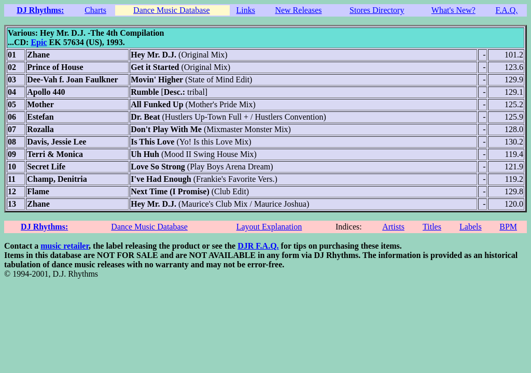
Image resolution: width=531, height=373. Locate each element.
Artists (393, 226)
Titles (432, 226)
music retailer (64, 245)
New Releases (298, 10)
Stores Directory (377, 10)
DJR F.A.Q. (257, 245)
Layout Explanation (269, 226)
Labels (470, 226)
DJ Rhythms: (40, 10)
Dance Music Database (171, 10)
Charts (95, 10)
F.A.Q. (507, 10)
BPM (508, 226)
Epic (39, 42)
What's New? (453, 10)
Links (245, 10)
